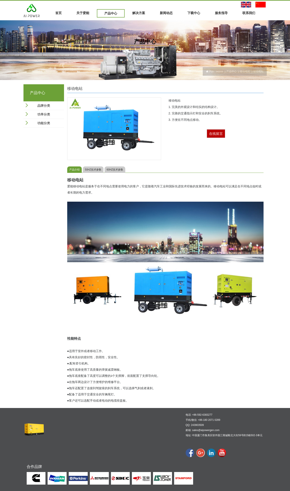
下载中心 (193, 13)
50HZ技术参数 (93, 169)
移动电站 (245, 71)
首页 (58, 13)
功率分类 (43, 114)
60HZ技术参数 (115, 169)
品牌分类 (43, 105)
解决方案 (138, 13)
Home (219, 71)
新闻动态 (166, 13)
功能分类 (43, 123)
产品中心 (110, 13)
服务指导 (221, 13)
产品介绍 (74, 169)
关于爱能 (82, 13)
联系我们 (248, 13)
